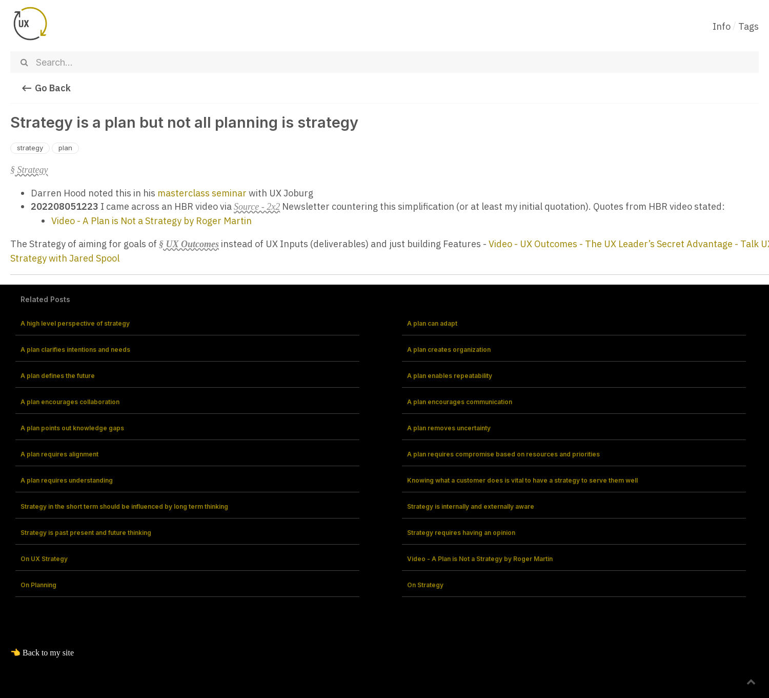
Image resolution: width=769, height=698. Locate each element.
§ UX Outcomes (189, 244)
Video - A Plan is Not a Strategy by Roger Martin (151, 221)
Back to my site (48, 652)
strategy (30, 148)
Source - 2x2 (257, 207)
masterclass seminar (202, 193)
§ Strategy (29, 170)
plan (65, 148)
